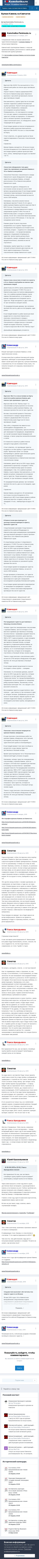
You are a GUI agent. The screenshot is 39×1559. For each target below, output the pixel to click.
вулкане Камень (24, 42)
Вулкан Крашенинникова (17, 1414)
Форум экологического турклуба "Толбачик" (18, 1213)
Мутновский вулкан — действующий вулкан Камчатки (21, 1447)
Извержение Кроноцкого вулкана (20, 1401)
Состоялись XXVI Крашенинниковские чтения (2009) (18, 1469)
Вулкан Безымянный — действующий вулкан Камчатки (21, 1436)
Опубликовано (17, 35)
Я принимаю (19, 1556)
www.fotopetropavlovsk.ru (11, 375)
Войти (19, 1368)
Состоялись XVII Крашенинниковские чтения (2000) (18, 1512)
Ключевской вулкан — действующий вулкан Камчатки (21, 1425)
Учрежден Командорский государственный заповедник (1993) (19, 1480)
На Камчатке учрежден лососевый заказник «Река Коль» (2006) (18, 1491)
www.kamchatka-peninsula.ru (12, 65)
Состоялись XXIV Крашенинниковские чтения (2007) (18, 1501)
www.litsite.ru (6, 953)
